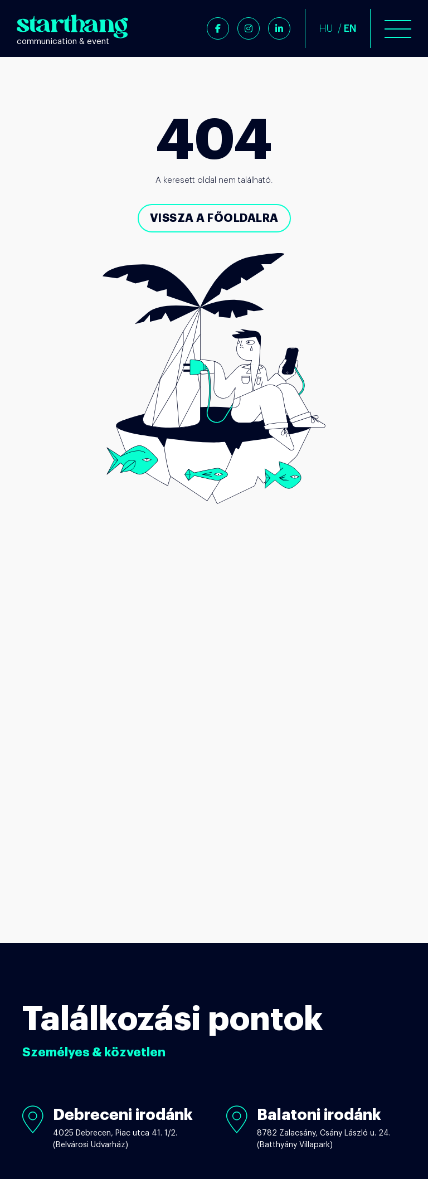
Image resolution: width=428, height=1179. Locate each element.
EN (350, 28)
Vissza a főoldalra (214, 218)
